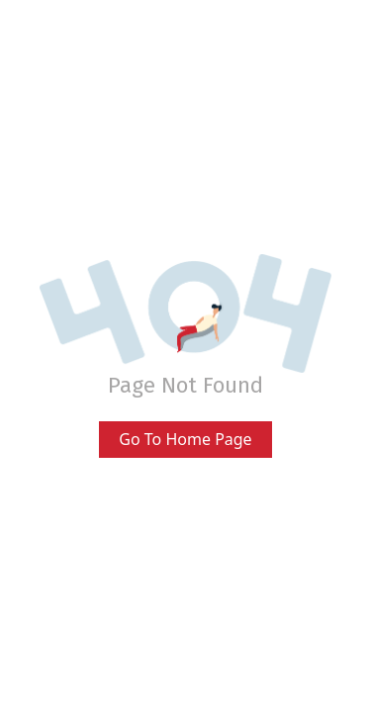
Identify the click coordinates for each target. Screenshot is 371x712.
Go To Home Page (185, 439)
